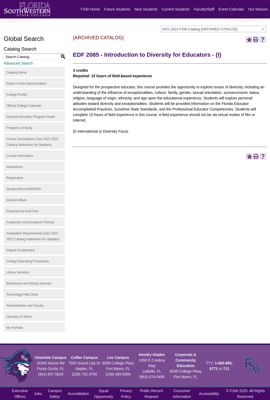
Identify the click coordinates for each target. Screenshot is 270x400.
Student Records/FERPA (23, 189)
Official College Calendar (23, 106)
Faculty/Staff (204, 9)
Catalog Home (16, 72)
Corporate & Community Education (185, 360)
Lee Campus (118, 357)
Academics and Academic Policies (30, 222)
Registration (14, 178)
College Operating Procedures (27, 261)
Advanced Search (18, 63)
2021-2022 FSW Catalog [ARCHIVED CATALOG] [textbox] (199, 29)
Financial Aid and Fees (22, 211)
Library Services (17, 272)
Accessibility (209, 394)
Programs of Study (19, 128)
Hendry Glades (152, 355)
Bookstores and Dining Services (28, 283)
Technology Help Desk (22, 294)
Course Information (19, 156)
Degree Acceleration (20, 250)
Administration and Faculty (25, 305)
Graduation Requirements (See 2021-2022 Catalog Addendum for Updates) (32, 236)
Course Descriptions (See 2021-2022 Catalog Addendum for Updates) (32, 142)
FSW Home (90, 9)
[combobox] (213, 29)
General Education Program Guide (30, 117)
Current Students (176, 9)
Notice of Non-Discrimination (26, 83)
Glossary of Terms (19, 317)
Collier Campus (84, 357)
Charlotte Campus (51, 357)
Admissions (14, 167)
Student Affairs (16, 200)
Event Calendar (231, 9)
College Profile (16, 95)
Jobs (38, 394)
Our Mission (258, 9)
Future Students (117, 9)
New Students (145, 9)
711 (226, 369)
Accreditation (78, 394)
